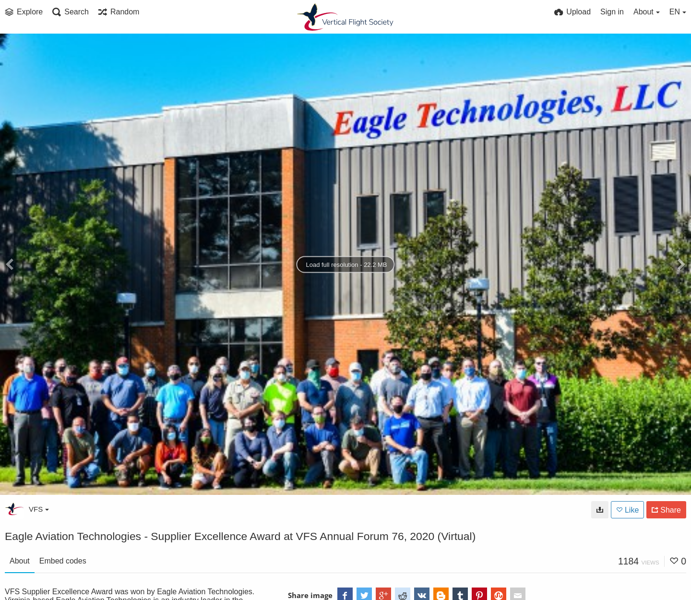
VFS (39, 509)
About (20, 561)
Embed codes (62, 561)
